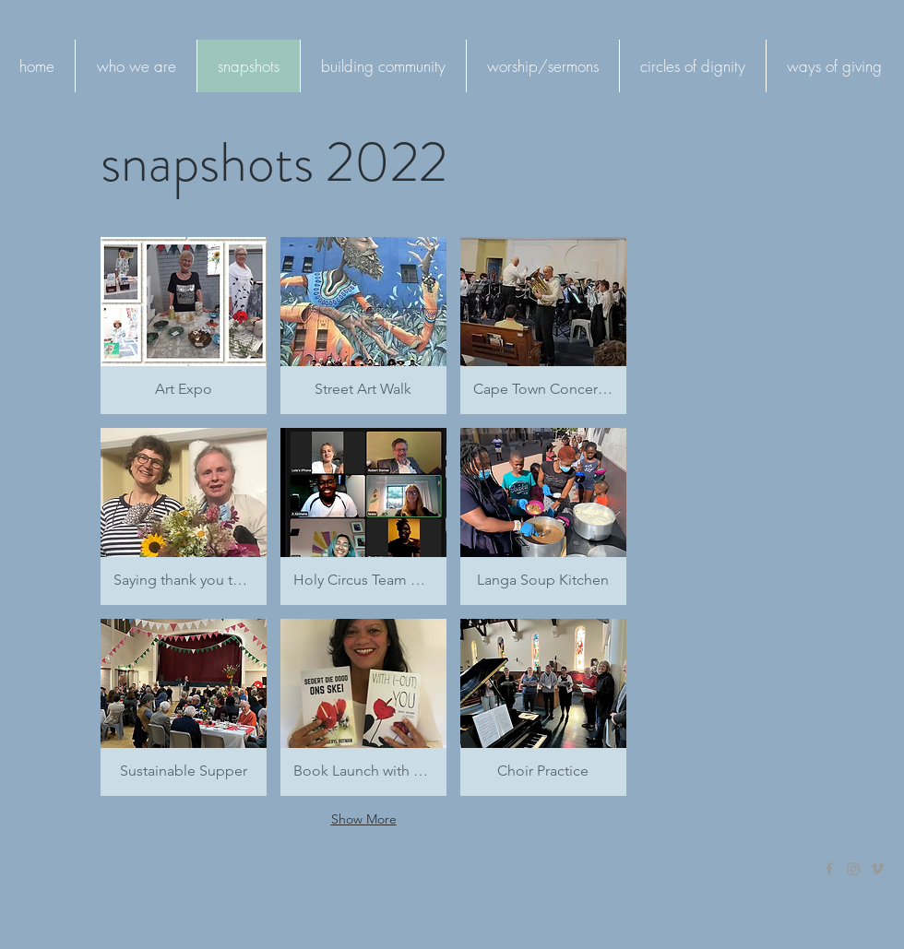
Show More (364, 819)
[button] (184, 325)
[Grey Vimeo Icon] (877, 868)
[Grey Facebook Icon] (829, 868)
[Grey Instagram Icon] (853, 868)
